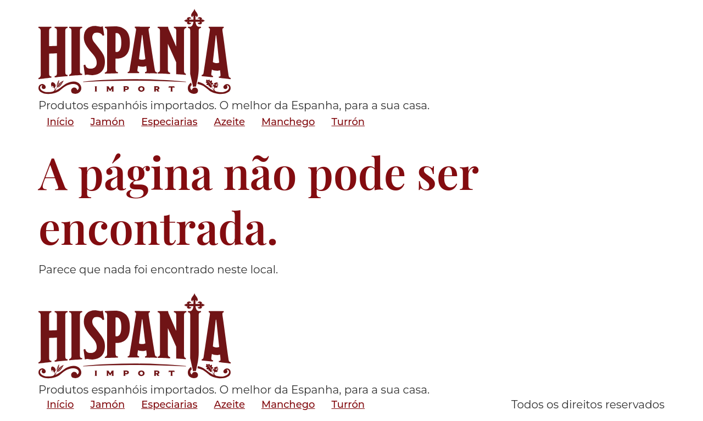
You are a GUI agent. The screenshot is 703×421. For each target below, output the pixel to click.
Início (60, 122)
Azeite (229, 122)
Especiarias (169, 122)
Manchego (288, 122)
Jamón (107, 122)
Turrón (348, 122)
